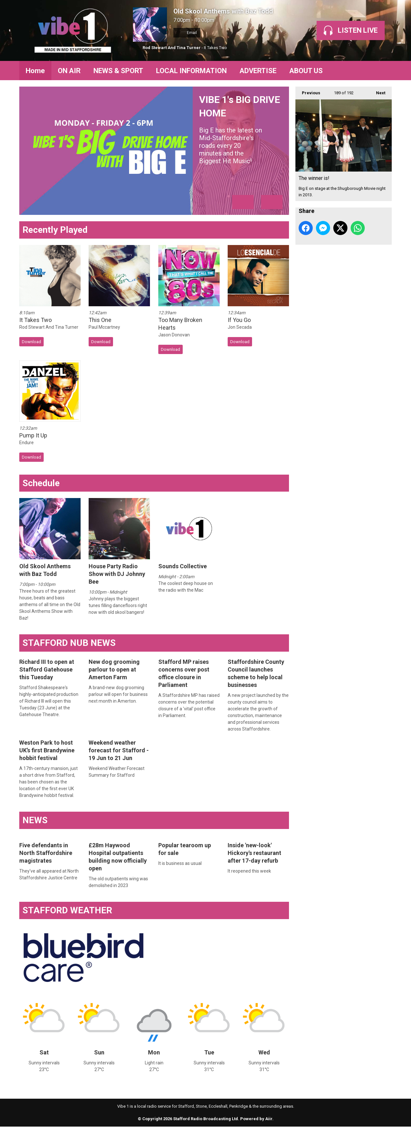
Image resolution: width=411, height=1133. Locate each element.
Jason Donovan (174, 334)
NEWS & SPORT (118, 71)
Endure (26, 442)
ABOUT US (306, 71)
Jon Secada (240, 327)
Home (35, 71)
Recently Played (55, 229)
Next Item (272, 202)
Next (377, 91)
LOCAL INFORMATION (191, 71)
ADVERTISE (258, 71)
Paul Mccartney (104, 327)
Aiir (268, 1118)
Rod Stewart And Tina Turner (172, 47)
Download (31, 341)
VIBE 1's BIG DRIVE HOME (241, 129)
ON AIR (69, 71)
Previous (307, 91)
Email (187, 32)
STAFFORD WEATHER (67, 910)
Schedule (41, 483)
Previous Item (243, 202)
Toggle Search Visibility (382, 70)
